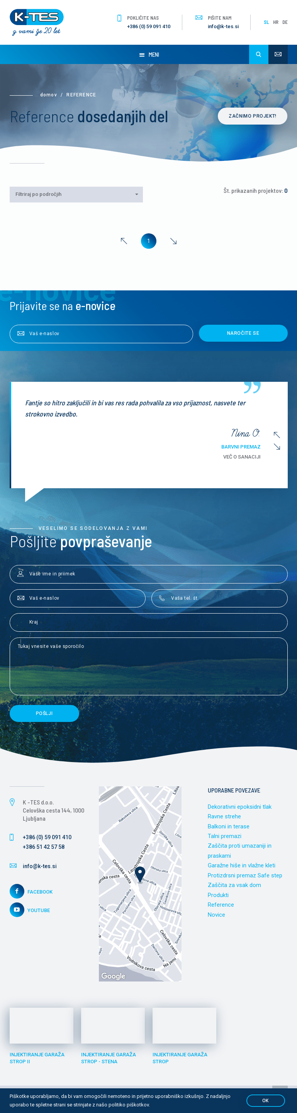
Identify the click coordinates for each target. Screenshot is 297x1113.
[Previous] (124, 241)
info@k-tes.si (223, 26)
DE (285, 22)
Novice (216, 914)
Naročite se (243, 333)
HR (275, 22)
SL (266, 22)
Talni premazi (224, 836)
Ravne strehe (224, 816)
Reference (221, 905)
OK (265, 1100)
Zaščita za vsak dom (234, 885)
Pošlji (44, 713)
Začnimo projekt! (253, 116)
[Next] (173, 241)
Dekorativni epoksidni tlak (240, 806)
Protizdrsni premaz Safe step (245, 875)
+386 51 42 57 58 (43, 847)
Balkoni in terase (228, 826)
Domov (48, 95)
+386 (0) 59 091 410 (148, 26)
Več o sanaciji (251, 457)
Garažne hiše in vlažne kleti (241, 865)
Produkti (218, 895)
